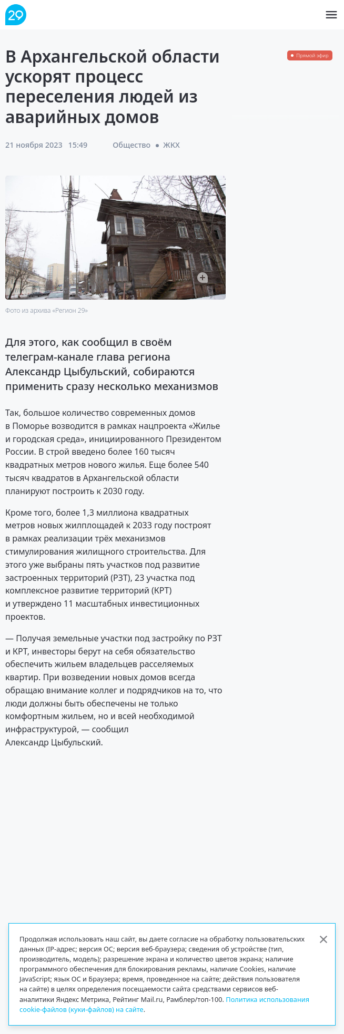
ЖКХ (171, 145)
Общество (131, 145)
